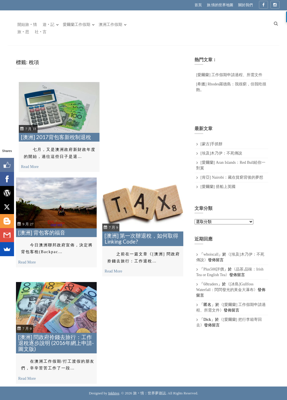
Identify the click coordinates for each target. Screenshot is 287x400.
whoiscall (211, 254)
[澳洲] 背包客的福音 (41, 232)
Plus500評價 (213, 269)
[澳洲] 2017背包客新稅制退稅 (56, 137)
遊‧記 (48, 24)
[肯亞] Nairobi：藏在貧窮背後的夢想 (231, 177)
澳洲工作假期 (110, 24)
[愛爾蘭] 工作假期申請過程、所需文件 (229, 75)
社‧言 (41, 32)
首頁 (198, 5)
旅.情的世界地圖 (220, 5)
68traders (210, 284)
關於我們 (245, 5)
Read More (30, 167)
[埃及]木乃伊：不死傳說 (221, 153)
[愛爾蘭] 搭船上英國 (217, 187)
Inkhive (113, 393)
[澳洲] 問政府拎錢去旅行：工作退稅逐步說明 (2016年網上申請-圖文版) (56, 343)
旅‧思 (23, 32)
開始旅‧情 (27, 24)
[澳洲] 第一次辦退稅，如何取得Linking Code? (141, 238)
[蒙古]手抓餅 (211, 144)
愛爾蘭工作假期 (76, 24)
